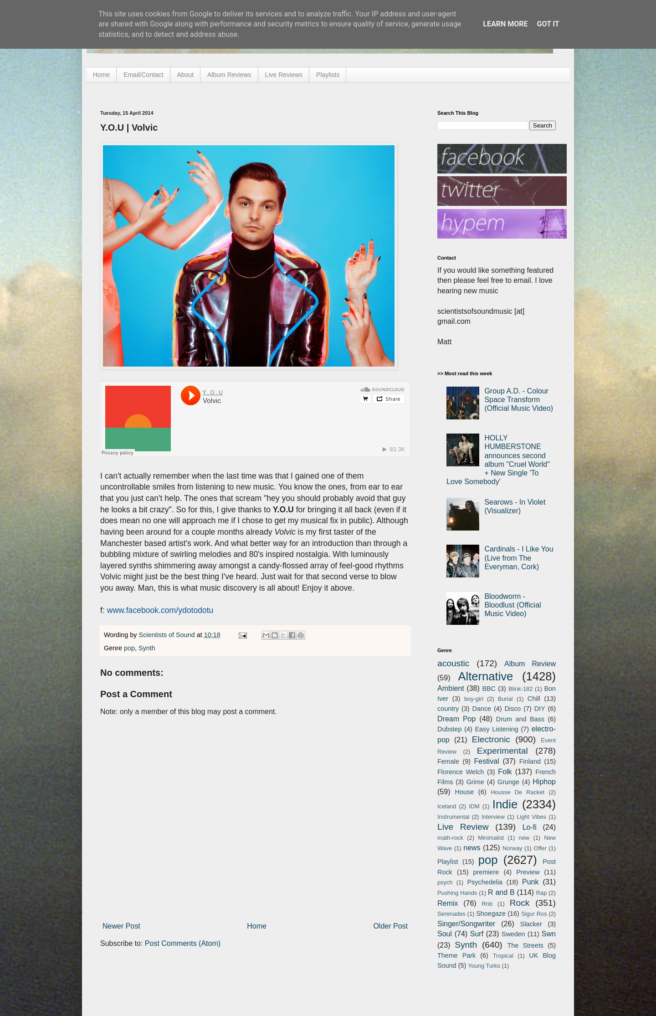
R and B (501, 892)
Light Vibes (531, 816)
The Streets (525, 945)
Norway (512, 848)
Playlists (327, 74)
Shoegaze (491, 913)
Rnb (487, 903)
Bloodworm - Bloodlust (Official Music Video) (512, 605)
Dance (481, 708)
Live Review (463, 827)
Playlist (447, 861)
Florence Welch (460, 772)
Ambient (450, 688)
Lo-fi (530, 827)
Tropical (503, 955)
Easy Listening (496, 729)
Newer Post (121, 926)
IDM (474, 806)
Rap (541, 892)
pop (129, 648)
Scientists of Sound (168, 634)
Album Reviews (229, 74)
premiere (486, 872)
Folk (505, 772)
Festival (486, 761)
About (185, 74)
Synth (146, 648)
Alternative (485, 676)
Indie (505, 804)
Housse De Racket (517, 792)
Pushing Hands (457, 892)
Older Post (390, 926)
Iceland (446, 806)
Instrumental (453, 816)
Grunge (508, 782)
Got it (548, 24)
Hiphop (544, 782)
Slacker (531, 924)
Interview (493, 816)
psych (444, 882)
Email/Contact (143, 74)
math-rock (450, 837)
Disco (512, 708)
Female (448, 761)
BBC (489, 688)
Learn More (505, 24)
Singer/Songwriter (466, 924)
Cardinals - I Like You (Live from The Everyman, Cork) (518, 557)
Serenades (451, 913)
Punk (530, 882)
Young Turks (484, 965)
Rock (520, 903)
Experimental (502, 751)
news (471, 848)
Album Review (530, 664)
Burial (505, 698)
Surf (476, 934)
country (448, 708)
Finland (530, 761)
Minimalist (491, 837)
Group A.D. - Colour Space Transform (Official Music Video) (518, 399)
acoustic (453, 663)
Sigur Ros (534, 913)
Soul (444, 934)
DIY (539, 708)
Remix (447, 903)
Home (101, 74)
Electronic (491, 739)
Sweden (513, 934)
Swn (549, 934)
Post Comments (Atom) (182, 943)
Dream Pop (456, 719)
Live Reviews (283, 74)
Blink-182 (520, 688)
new (524, 837)
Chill (534, 698)
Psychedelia (484, 882)
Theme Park (456, 955)
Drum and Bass (520, 719)
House (464, 792)
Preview (527, 872)
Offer (539, 848)
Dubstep (449, 729)
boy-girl (473, 698)
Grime (475, 782)
